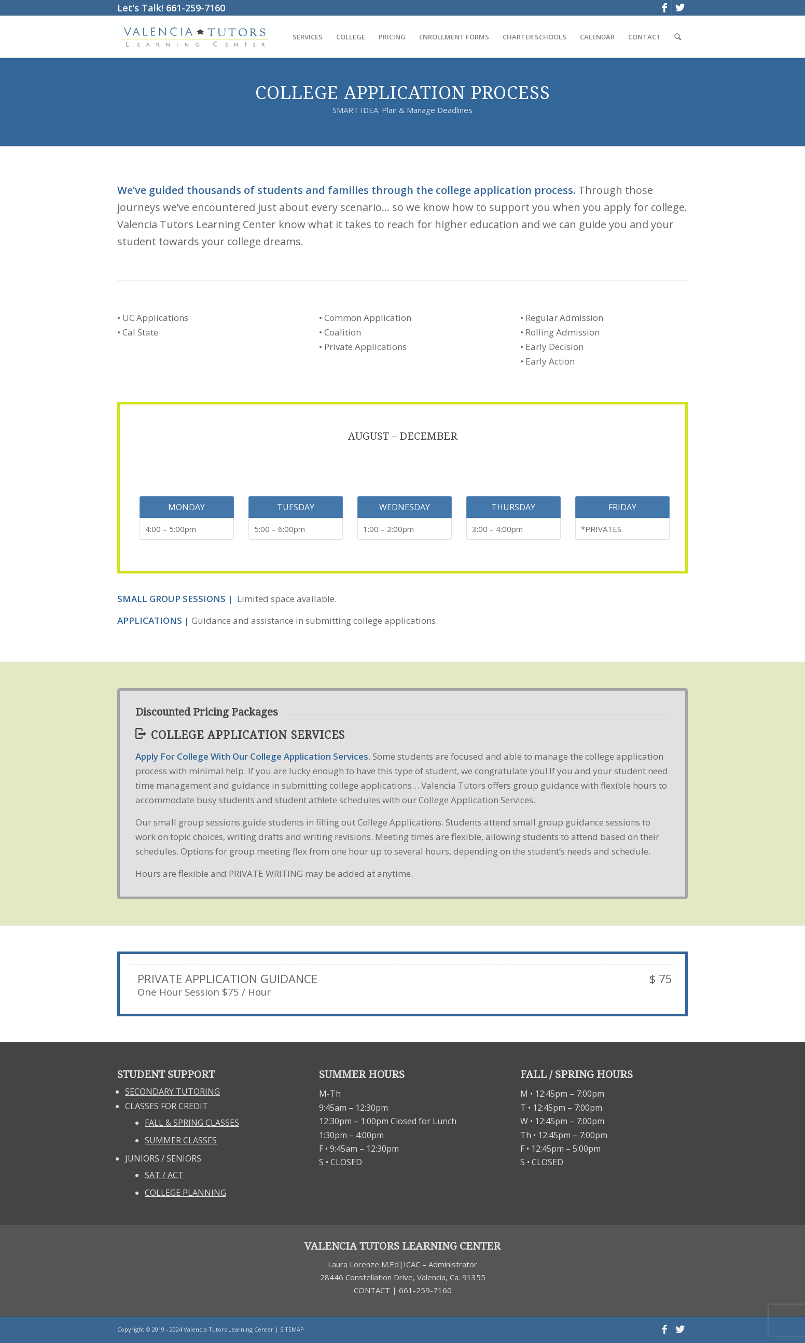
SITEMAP (292, 1329)
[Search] (678, 37)
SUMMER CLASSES (181, 1140)
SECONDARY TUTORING (172, 1091)
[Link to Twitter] (680, 8)
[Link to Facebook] (664, 8)
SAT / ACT (164, 1175)
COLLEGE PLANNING (185, 1192)
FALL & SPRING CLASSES (192, 1122)
